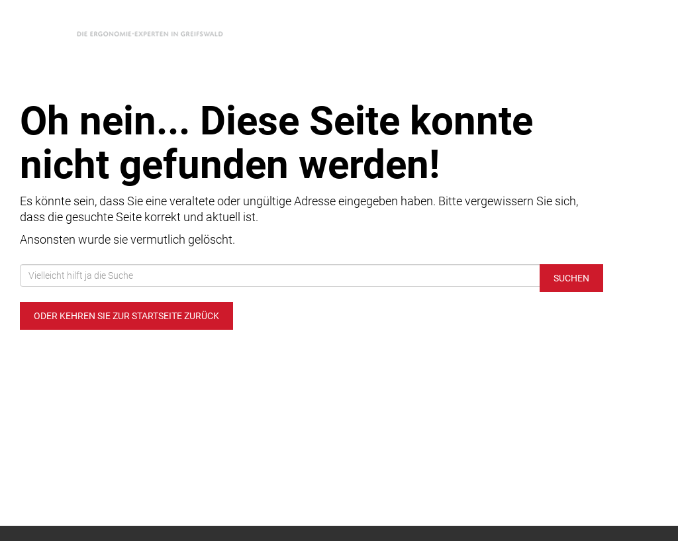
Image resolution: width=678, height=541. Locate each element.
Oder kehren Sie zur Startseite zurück (126, 316)
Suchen (571, 278)
